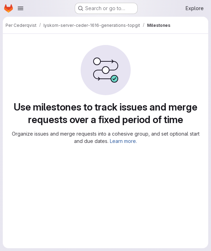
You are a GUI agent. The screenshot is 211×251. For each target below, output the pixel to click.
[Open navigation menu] (20, 8)
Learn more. (123, 141)
